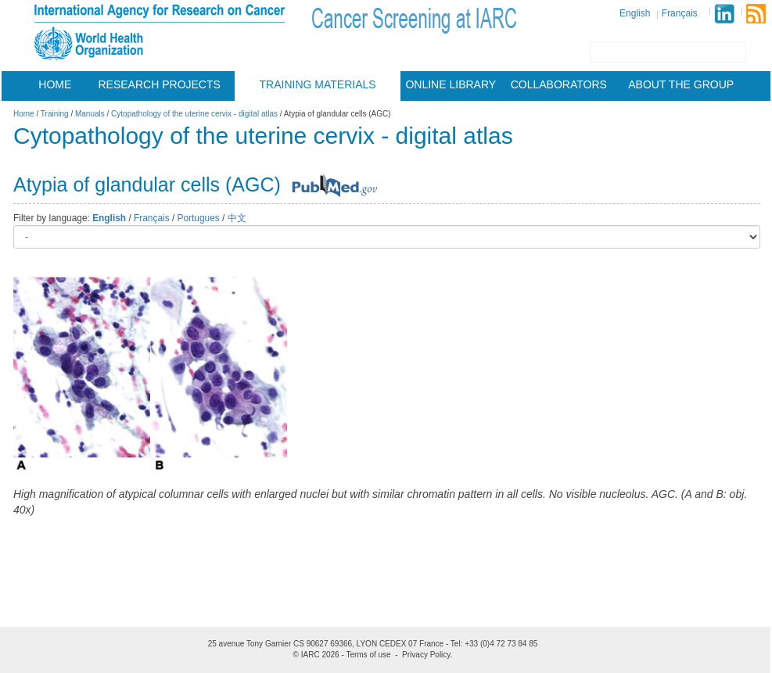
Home (54, 84)
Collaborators (559, 84)
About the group (681, 84)
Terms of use (368, 654)
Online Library (450, 84)
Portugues (199, 218)
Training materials (318, 84)
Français (680, 13)
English (634, 13)
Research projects (160, 84)
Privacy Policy (426, 654)
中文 (237, 218)
